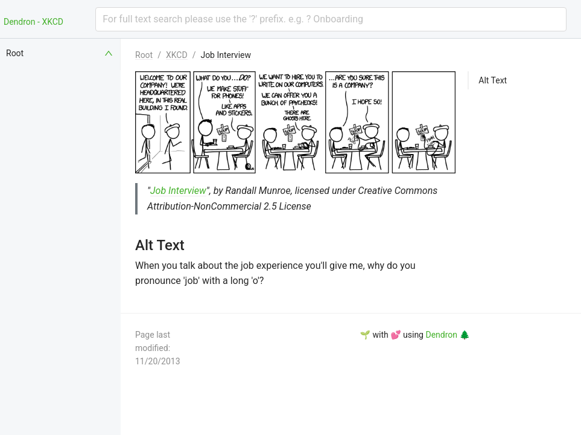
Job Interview (225, 55)
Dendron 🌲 (447, 335)
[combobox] (331, 19)
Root (144, 55)
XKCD (177, 55)
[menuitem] (60, 53)
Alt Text (492, 80)
